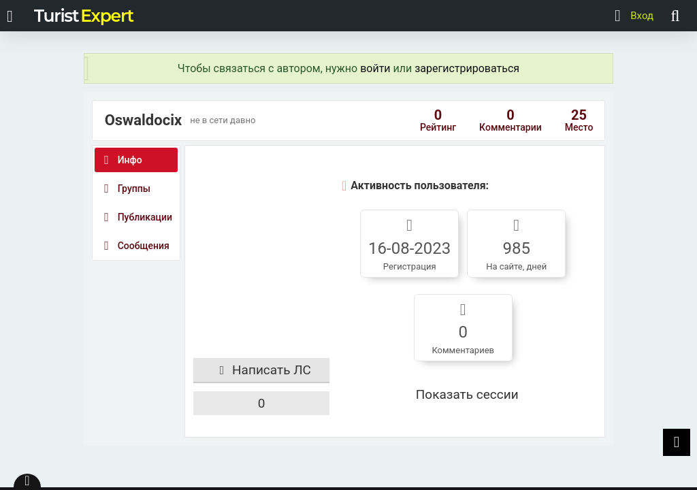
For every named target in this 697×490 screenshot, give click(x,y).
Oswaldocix (143, 120)
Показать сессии (467, 394)
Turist (83, 15)
